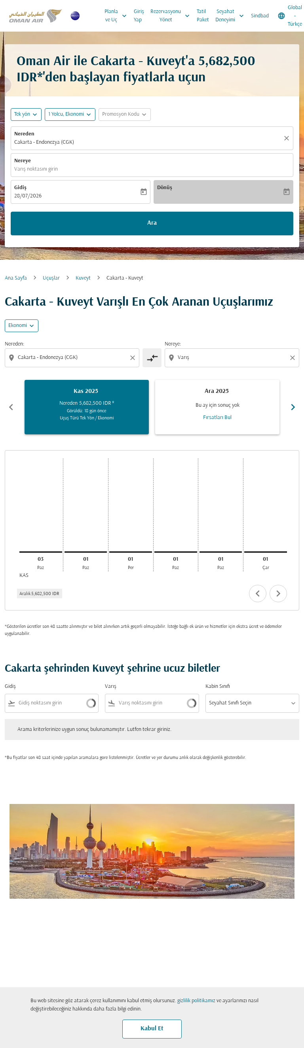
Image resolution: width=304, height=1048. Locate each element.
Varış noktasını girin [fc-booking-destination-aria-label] (36, 169)
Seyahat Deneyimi (231, 16)
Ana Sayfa (16, 278)
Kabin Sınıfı (217, 686)
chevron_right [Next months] (293, 407)
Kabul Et (152, 1028)
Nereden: (14, 344)
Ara (152, 223)
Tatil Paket (203, 16)
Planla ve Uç (117, 16)
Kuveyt (83, 278)
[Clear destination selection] (294, 358)
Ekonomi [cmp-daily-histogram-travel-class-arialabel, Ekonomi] (17, 326)
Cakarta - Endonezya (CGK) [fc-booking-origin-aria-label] (44, 142)
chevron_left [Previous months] (11, 407)
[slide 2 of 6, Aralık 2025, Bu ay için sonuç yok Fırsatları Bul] (217, 407)
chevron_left (257, 593)
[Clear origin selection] (134, 358)
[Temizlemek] (288, 138)
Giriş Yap (139, 16)
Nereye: (173, 344)
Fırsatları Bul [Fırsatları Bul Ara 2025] (217, 418)
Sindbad (260, 16)
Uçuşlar (51, 278)
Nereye (22, 161)
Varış (110, 686)
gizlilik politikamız (196, 1001)
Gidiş (20, 188)
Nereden (24, 134)
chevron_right (278, 593)
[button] (70, 114)
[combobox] (73, 357)
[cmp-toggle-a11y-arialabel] (152, 357)
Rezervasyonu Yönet (172, 16)
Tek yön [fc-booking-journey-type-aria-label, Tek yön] (22, 114)
